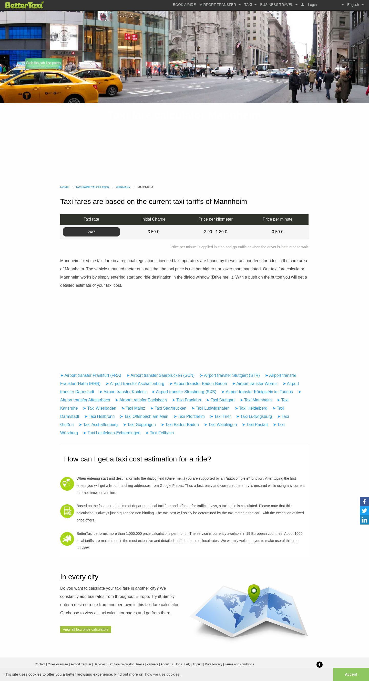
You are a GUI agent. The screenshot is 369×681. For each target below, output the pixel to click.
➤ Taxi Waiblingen (220, 424)
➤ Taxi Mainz (133, 408)
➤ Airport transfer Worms (255, 383)
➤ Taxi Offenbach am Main (144, 416)
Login (312, 5)
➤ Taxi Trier (220, 416)
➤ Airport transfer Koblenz (123, 392)
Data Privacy (213, 664)
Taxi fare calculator (92, 187)
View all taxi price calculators (86, 629)
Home (64, 187)
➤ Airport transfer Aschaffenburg (135, 383)
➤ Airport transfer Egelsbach (141, 400)
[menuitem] (184, 4)
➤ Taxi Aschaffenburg (98, 424)
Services (100, 664)
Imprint (197, 664)
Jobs (178, 664)
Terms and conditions (239, 664)
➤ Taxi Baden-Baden (180, 424)
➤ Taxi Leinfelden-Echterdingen (111, 433)
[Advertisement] (184, 144)
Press (140, 664)
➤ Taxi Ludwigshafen (210, 408)
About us (167, 664)
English (353, 5)
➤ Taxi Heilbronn (99, 416)
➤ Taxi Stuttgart (220, 400)
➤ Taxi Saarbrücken (168, 408)
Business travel (276, 5)
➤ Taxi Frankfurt (186, 400)
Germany (123, 187)
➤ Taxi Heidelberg (251, 408)
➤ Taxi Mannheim (256, 400)
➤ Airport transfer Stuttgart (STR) (230, 375)
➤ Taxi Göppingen (139, 424)
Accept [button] (351, 674)
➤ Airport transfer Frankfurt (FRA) (90, 375)
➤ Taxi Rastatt (255, 424)
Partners (152, 664)
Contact (40, 664)
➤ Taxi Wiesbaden (99, 408)
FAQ (187, 664)
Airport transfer (218, 5)
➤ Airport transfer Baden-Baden (198, 383)
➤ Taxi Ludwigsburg (254, 416)
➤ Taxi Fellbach (160, 433)
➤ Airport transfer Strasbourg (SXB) (184, 392)
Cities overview (58, 664)
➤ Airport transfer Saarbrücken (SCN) (160, 375)
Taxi (248, 5)
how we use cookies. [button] (162, 674)
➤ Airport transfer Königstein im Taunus (257, 392)
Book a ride (184, 5)
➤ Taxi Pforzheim (189, 416)
